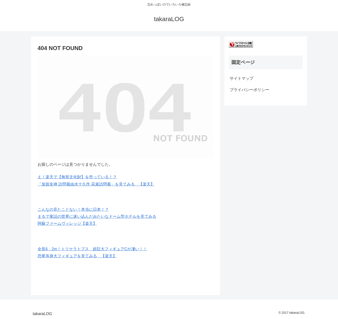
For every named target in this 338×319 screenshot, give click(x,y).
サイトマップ (241, 78)
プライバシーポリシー (249, 90)
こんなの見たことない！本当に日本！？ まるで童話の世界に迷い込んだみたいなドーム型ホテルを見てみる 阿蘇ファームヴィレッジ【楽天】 (97, 216)
